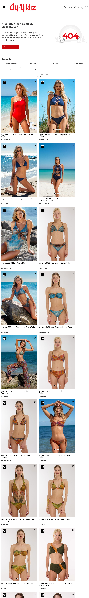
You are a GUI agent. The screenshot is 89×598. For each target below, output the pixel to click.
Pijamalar (5, 531)
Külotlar (4, 528)
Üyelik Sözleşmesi (47, 528)
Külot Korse (25, 541)
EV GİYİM (33, 64)
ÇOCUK (33, 69)
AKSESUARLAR (77, 64)
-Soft (33, 596)
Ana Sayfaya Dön (10, 47)
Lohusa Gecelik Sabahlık (26, 531)
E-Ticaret (38, 596)
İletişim (4, 566)
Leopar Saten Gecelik (29, 544)
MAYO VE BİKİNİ (11, 64)
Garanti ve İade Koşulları (46, 532)
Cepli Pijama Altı (27, 547)
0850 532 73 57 (46, 522)
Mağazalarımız (7, 560)
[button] (13, 115)
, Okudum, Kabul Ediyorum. (20, 506)
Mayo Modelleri (7, 522)
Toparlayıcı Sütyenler (9, 534)
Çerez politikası (7, 557)
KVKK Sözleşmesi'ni (11, 506)
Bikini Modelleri (7, 525)
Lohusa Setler (6, 540)
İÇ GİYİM (56, 64)
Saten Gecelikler (7, 537)
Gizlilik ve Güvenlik (47, 541)
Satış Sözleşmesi (47, 535)
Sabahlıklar (5, 547)
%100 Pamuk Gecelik (29, 538)
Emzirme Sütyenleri (9, 544)
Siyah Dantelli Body (28, 535)
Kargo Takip (45, 525)
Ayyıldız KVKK (6, 554)
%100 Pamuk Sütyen (29, 528)
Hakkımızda (6, 563)
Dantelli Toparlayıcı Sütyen (27, 520)
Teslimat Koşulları (47, 538)
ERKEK (11, 69)
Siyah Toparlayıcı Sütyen (27, 524)
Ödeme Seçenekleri (48, 544)
